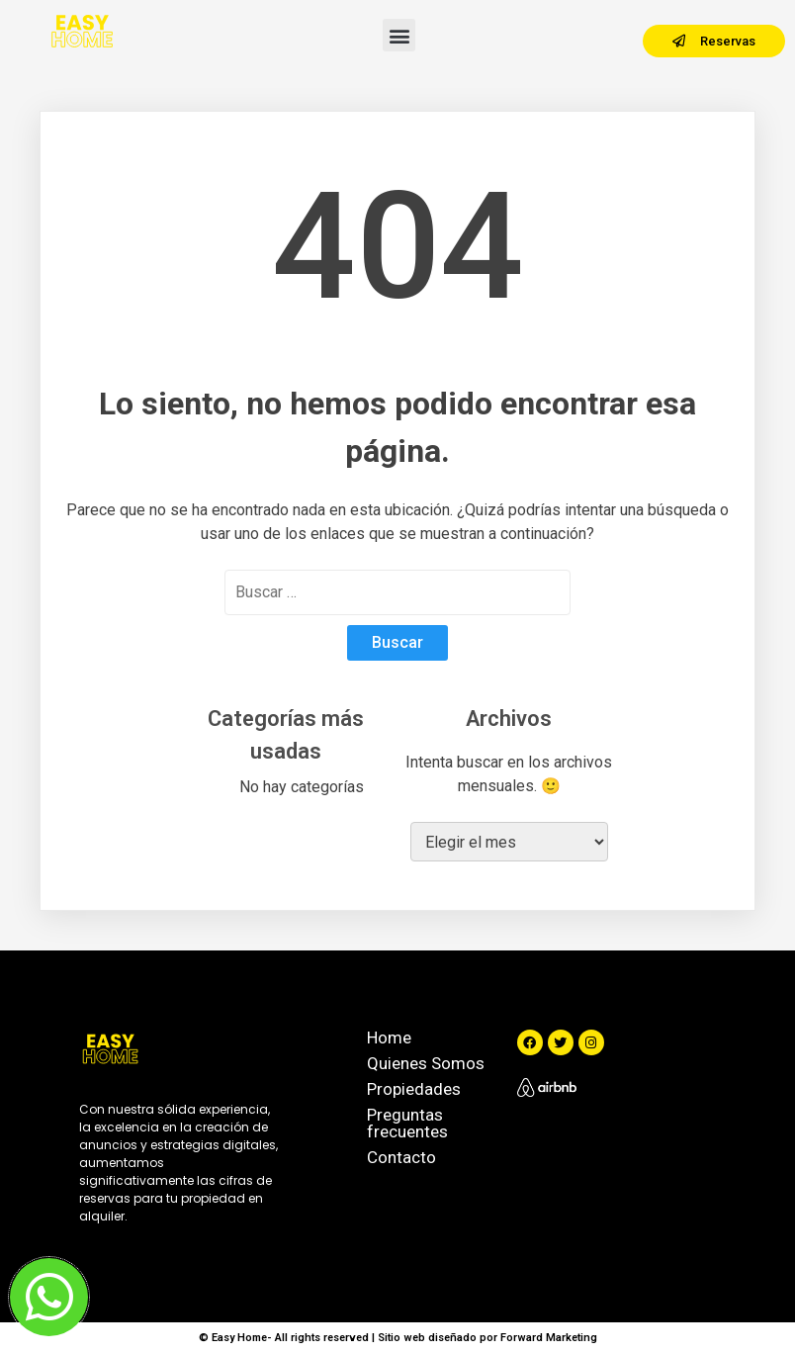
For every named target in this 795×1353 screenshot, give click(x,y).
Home (389, 1037)
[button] (399, 35)
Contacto (401, 1157)
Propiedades (414, 1089)
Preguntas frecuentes (407, 1123)
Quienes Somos (426, 1063)
